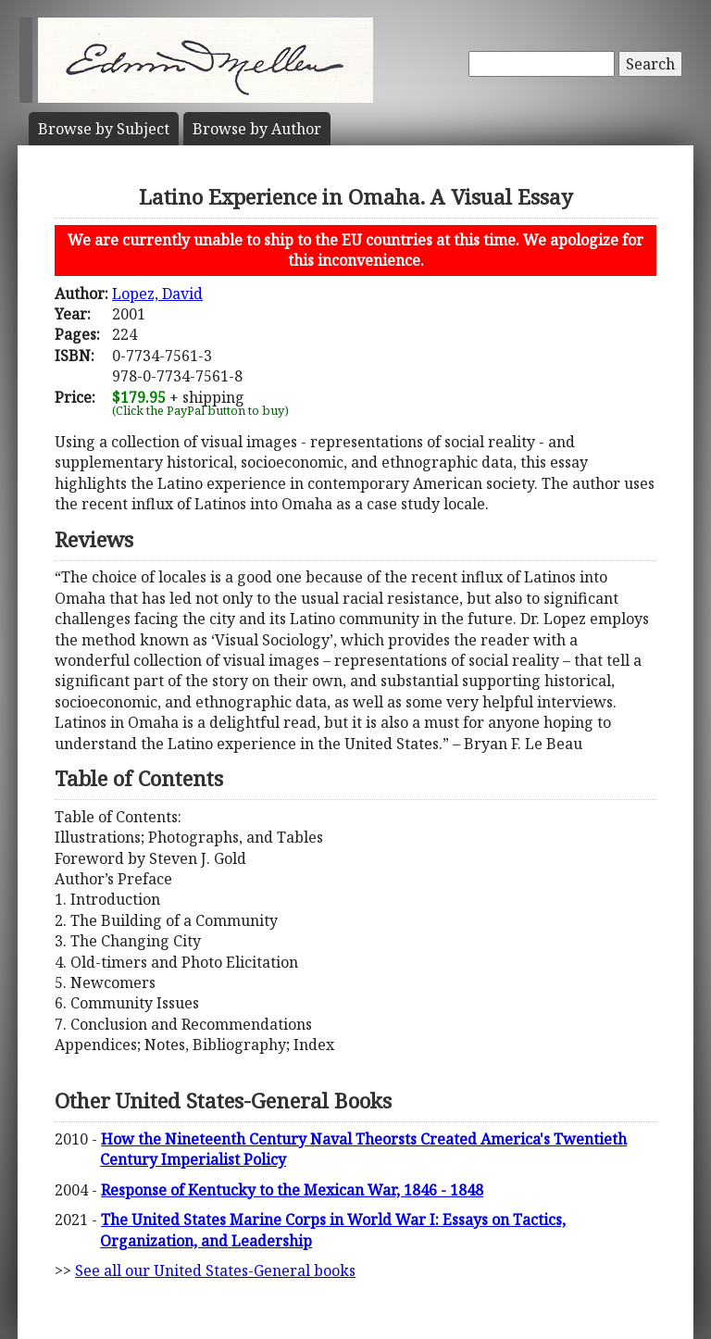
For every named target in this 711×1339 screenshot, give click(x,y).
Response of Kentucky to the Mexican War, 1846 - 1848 (292, 1190)
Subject (103, 128)
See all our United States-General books (215, 1270)
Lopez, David (157, 293)
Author (257, 128)
